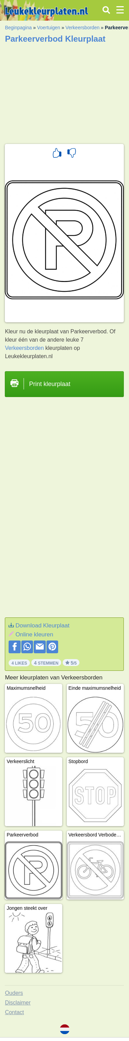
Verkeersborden (82, 27)
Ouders (14, 993)
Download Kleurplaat (42, 625)
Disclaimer (18, 1003)
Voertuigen (48, 27)
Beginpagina (18, 27)
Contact (14, 1012)
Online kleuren (34, 634)
